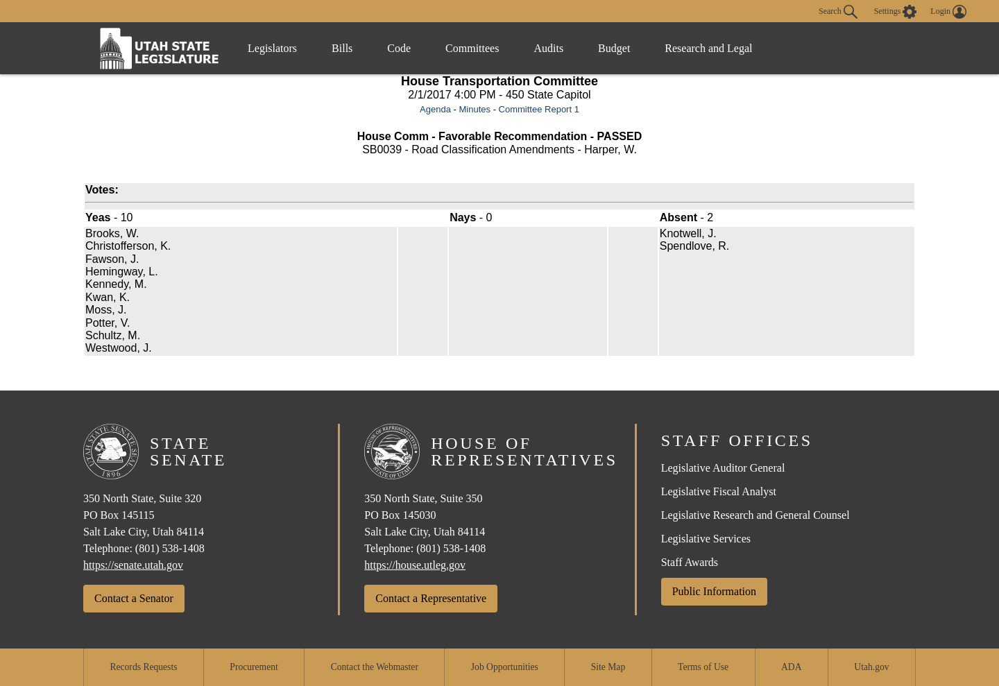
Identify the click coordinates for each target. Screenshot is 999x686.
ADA (791, 667)
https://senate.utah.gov (133, 565)
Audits (548, 48)
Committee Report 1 (539, 109)
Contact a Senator (133, 598)
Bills (342, 48)
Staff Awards (689, 562)
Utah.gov (871, 667)
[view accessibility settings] (895, 12)
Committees (472, 48)
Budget (614, 48)
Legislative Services (706, 538)
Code (399, 48)
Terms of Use (703, 667)
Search (838, 12)
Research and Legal (708, 48)
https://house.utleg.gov (415, 565)
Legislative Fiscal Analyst (718, 491)
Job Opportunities (504, 667)
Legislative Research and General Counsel (755, 515)
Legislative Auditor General (723, 468)
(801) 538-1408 (170, 548)
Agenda (435, 109)
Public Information (714, 591)
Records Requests (143, 667)
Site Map (608, 667)
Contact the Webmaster (374, 667)
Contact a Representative (430, 598)
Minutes (474, 109)
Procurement (254, 667)
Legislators (272, 48)
